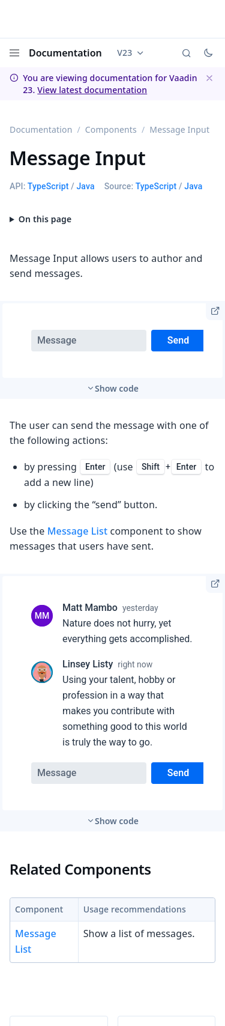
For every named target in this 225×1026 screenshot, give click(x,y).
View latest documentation (92, 90)
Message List (77, 531)
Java (85, 186)
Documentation (65, 52)
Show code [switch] (117, 388)
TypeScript (48, 186)
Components (111, 129)
